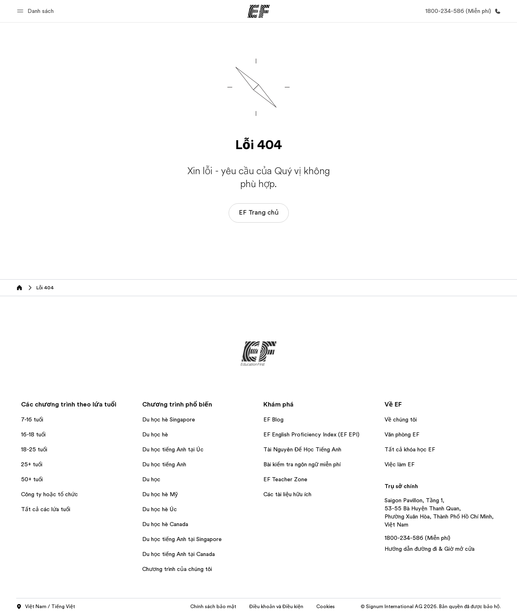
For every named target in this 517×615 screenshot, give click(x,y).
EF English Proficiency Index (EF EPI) (311, 434)
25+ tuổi (31, 464)
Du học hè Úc (159, 509)
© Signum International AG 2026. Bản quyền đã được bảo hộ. (431, 606)
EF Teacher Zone (285, 479)
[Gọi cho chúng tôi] (461, 11)
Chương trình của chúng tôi (177, 569)
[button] (36, 11)
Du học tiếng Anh (164, 464)
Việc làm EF (399, 464)
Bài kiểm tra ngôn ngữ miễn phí (301, 464)
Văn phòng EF (402, 434)
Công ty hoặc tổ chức (50, 494)
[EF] (259, 11)
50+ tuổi (32, 479)
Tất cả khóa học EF (410, 449)
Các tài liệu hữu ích (287, 494)
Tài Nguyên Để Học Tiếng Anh (302, 449)
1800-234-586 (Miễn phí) (417, 538)
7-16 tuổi (32, 419)
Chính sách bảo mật (213, 606)
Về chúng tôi (401, 419)
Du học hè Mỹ (160, 494)
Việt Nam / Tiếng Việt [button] (45, 607)
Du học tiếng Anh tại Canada (178, 554)
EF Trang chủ (259, 212)
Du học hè (155, 434)
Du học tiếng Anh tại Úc (173, 449)
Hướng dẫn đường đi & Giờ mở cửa (430, 548)
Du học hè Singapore (168, 419)
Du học (151, 479)
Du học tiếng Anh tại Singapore (182, 539)
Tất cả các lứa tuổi (45, 509)
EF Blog (273, 419)
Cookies (325, 606)
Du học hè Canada (165, 524)
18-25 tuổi (34, 449)
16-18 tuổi (33, 434)
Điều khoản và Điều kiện (276, 606)
